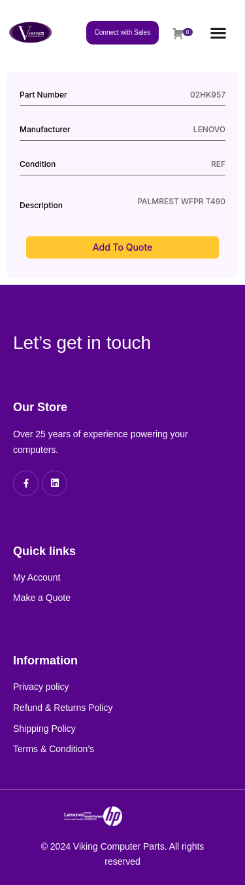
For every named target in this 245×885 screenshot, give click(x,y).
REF (218, 164)
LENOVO (209, 129)
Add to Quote (123, 247)
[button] (218, 32)
